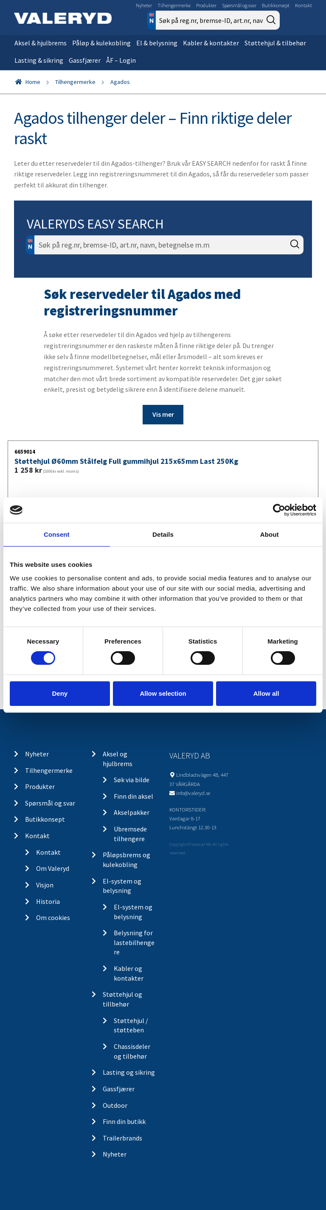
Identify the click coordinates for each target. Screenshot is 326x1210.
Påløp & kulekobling (101, 43)
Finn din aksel (133, 796)
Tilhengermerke (174, 5)
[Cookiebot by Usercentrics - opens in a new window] (279, 510)
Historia (48, 901)
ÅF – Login (121, 60)
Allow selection (163, 693)
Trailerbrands (122, 1138)
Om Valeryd (52, 868)
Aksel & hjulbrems (40, 43)
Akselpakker (131, 812)
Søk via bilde (131, 779)
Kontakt (303, 5)
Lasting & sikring (38, 60)
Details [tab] (163, 534)
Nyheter (144, 5)
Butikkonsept (275, 5)
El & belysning (156, 43)
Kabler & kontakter (211, 43)
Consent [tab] (57, 534)
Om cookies (53, 917)
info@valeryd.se (193, 792)
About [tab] (269, 534)
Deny (59, 693)
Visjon (44, 885)
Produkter (206, 5)
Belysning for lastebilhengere (134, 942)
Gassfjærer (85, 60)
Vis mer (163, 414)
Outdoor (115, 1105)
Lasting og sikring (129, 1072)
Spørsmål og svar (239, 5)
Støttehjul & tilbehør (275, 43)
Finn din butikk (124, 1121)
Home (32, 82)
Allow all (266, 693)
